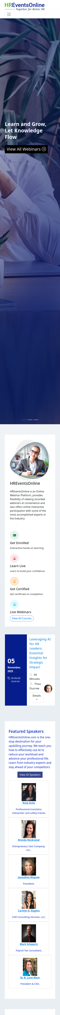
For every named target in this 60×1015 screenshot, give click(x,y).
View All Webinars (26, 149)
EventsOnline (24, 5)
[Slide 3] (35, 420)
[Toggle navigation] (8, 14)
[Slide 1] (24, 420)
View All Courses (22, 618)
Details (36, 697)
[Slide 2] (30, 420)
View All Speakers (30, 774)
